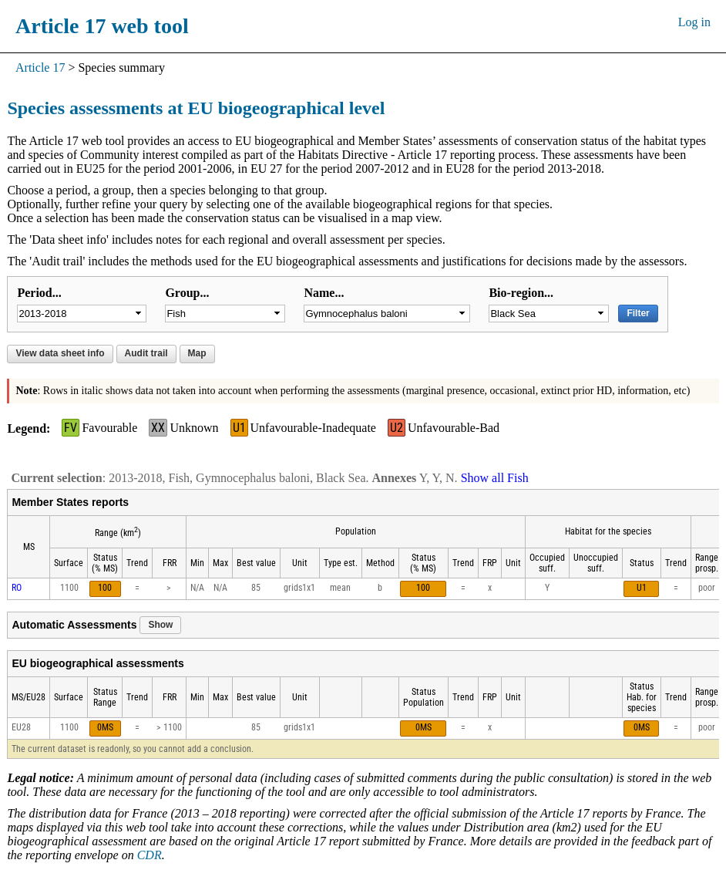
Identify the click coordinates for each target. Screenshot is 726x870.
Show (160, 624)
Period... (39, 292)
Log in (694, 22)
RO (17, 587)
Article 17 (40, 67)
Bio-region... (521, 292)
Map (197, 353)
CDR (149, 855)
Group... (187, 292)
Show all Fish (495, 477)
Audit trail (146, 353)
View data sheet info (59, 353)
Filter (638, 313)
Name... (324, 292)
